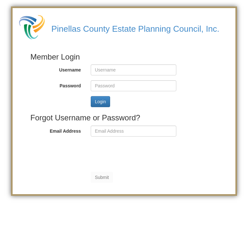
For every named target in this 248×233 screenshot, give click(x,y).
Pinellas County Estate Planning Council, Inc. (135, 29)
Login (100, 101)
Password (70, 85)
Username (70, 69)
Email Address (65, 131)
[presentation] (140, 154)
